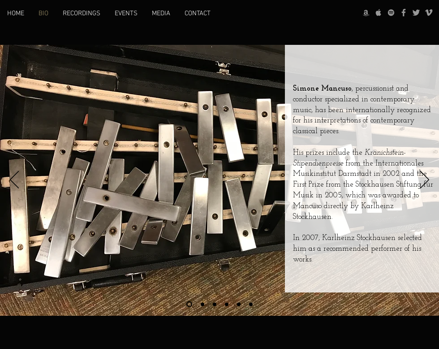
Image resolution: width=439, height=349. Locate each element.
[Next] (424, 180)
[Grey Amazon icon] (366, 12)
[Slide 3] (214, 304)
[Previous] (14, 180)
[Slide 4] (226, 304)
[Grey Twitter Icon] (416, 12)
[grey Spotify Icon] (391, 12)
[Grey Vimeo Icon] (429, 12)
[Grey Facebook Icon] (404, 12)
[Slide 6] (251, 304)
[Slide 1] (189, 304)
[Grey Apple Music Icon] (378, 12)
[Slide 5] (239, 304)
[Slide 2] (202, 304)
